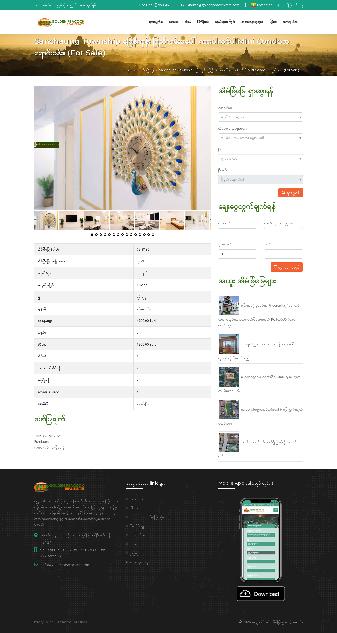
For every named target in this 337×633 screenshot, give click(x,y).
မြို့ (219, 148)
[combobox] (260, 116)
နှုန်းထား (223, 243)
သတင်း (135, 543)
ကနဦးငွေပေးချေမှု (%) (279, 222)
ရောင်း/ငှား (225, 107)
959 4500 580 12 (171, 5)
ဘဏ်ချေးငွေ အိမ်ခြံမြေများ (149, 516)
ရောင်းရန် (174, 21)
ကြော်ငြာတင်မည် (290, 5)
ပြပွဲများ (273, 21)
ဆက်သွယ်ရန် (88, 5)
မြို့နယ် (222, 169)
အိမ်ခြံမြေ (148, 69)
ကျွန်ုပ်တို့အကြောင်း (66, 5)
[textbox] (258, 116)
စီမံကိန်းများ (203, 21)
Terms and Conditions (72, 621)
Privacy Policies (44, 621)
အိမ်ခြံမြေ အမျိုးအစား (232, 128)
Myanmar (261, 5)
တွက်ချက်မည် (287, 266)
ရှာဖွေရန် (291, 192)
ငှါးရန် (188, 21)
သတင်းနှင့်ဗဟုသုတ (252, 21)
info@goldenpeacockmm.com (215, 5)
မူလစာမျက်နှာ (43, 5)
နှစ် (266, 243)
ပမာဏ (223, 222)
